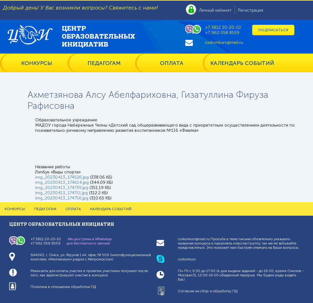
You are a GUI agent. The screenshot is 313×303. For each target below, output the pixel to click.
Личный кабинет (215, 10)
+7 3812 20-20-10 (223, 27)
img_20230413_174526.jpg (62, 177)
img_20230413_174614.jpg (62, 182)
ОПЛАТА (171, 63)
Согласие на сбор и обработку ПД (208, 291)
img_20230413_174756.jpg (61, 198)
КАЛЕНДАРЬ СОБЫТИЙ (242, 63)
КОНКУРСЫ (36, 63)
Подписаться (273, 30)
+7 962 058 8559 (222, 32)
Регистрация (250, 10)
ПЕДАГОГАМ (104, 63)
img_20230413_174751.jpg (61, 192)
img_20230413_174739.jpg (61, 187)
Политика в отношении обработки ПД (63, 287)
